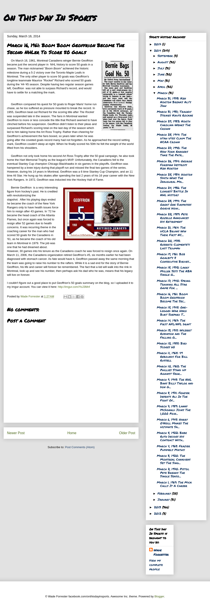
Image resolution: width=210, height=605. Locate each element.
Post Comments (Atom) (79, 447)
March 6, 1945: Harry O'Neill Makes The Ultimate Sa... (172, 423)
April (162, 86)
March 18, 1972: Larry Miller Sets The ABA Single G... (174, 271)
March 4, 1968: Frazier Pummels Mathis (173, 448)
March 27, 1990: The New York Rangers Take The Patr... (172, 151)
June (162, 74)
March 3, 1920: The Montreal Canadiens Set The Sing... (174, 459)
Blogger (159, 596)
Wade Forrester (161, 552)
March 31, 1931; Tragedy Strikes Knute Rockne (175, 113)
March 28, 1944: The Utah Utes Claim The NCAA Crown (174, 138)
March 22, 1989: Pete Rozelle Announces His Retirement (173, 218)
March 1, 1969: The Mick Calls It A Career (174, 484)
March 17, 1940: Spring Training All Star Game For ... (173, 284)
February (165, 493)
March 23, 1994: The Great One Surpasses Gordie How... (174, 204)
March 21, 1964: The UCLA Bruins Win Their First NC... (171, 231)
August (163, 62)
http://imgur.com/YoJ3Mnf (74, 286)
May (161, 80)
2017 (158, 44)
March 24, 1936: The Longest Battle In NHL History (172, 191)
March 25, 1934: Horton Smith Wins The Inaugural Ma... (174, 178)
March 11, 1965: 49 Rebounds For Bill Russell (172, 356)
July (161, 68)
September (166, 55)
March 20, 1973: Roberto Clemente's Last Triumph (173, 244)
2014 (158, 50)
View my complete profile (156, 564)
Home (72, 433)
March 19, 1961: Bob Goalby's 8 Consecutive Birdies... (174, 258)
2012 (158, 513)
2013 (158, 507)
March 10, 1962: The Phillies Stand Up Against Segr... (171, 370)
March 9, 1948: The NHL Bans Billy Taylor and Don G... (175, 383)
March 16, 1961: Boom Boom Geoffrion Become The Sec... (172, 297)
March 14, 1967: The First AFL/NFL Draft (174, 322)
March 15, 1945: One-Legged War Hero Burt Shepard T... (172, 311)
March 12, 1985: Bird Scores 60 (172, 345)
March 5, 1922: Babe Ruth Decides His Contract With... (172, 436)
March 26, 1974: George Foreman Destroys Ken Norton (174, 165)
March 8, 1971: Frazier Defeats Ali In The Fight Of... (173, 396)
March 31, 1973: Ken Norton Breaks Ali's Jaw (174, 102)
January (164, 499)
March (163, 93)
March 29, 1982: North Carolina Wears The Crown (174, 125)
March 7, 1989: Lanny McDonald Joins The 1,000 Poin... (174, 410)
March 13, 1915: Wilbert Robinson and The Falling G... (174, 334)
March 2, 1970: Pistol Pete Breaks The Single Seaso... (173, 472)
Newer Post (16, 433)
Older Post (127, 433)
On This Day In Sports (50, 17)
